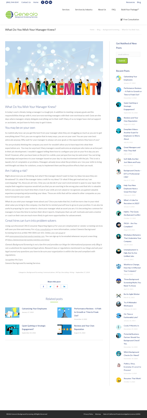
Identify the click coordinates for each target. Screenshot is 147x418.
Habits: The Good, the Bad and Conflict (132, 213)
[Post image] (12, 312)
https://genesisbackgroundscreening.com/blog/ (28, 239)
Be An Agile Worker (132, 294)
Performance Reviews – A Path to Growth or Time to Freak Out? (87, 312)
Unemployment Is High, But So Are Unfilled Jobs (131, 253)
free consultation (43, 229)
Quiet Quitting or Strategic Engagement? (34, 327)
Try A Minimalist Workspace (130, 304)
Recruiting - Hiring (68, 272)
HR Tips (58, 272)
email (60, 232)
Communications (49, 272)
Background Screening (34, 272)
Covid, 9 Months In (131, 326)
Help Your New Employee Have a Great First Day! (130, 188)
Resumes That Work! (132, 378)
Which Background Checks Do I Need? (131, 353)
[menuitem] (130, 2)
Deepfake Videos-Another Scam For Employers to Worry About (132, 134)
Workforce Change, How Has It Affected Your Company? (132, 267)
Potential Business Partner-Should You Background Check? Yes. (132, 339)
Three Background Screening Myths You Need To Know (132, 282)
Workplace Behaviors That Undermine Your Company (132, 238)
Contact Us (26, 2)
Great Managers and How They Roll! (132, 149)
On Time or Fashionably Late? (131, 315)
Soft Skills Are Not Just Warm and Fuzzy (132, 160)
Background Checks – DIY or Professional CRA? (132, 173)
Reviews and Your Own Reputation (84, 327)
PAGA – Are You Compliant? (130, 225)
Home (35, 2)
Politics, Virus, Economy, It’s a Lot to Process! (132, 367)
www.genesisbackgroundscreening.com (26, 236)
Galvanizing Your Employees (34, 308)
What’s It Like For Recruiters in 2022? (131, 201)
